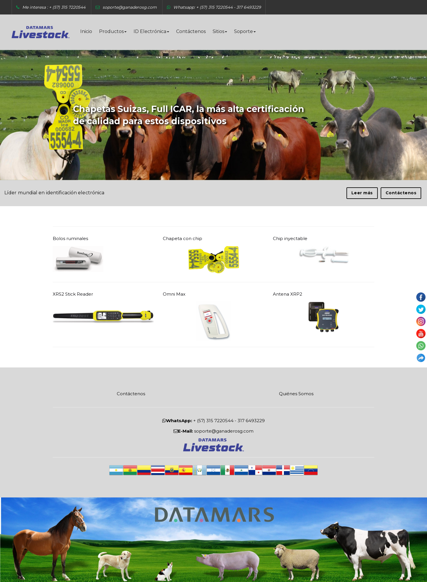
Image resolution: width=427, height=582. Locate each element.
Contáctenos (191, 31)
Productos (113, 31)
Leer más (362, 192)
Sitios (220, 31)
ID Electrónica (151, 31)
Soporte (245, 31)
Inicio (86, 31)
